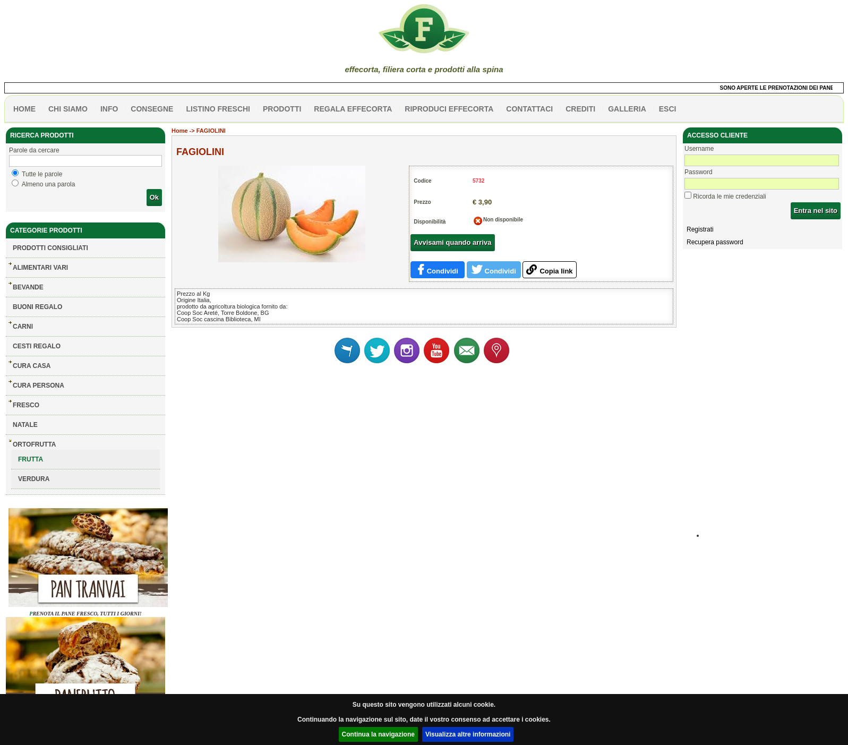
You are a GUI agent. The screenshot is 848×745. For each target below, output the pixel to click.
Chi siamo (68, 109)
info (109, 109)
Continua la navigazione (378, 734)
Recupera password (715, 242)
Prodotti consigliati (50, 248)
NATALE (25, 425)
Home (180, 130)
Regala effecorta (353, 109)
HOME (24, 109)
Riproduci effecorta (449, 109)
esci (667, 109)
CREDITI (580, 109)
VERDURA (33, 479)
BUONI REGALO (37, 307)
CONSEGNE (152, 109)
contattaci (529, 109)
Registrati (700, 229)
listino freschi (218, 109)
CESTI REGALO (37, 346)
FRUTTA (30, 459)
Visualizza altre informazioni (468, 734)
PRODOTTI (282, 109)
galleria (627, 109)
